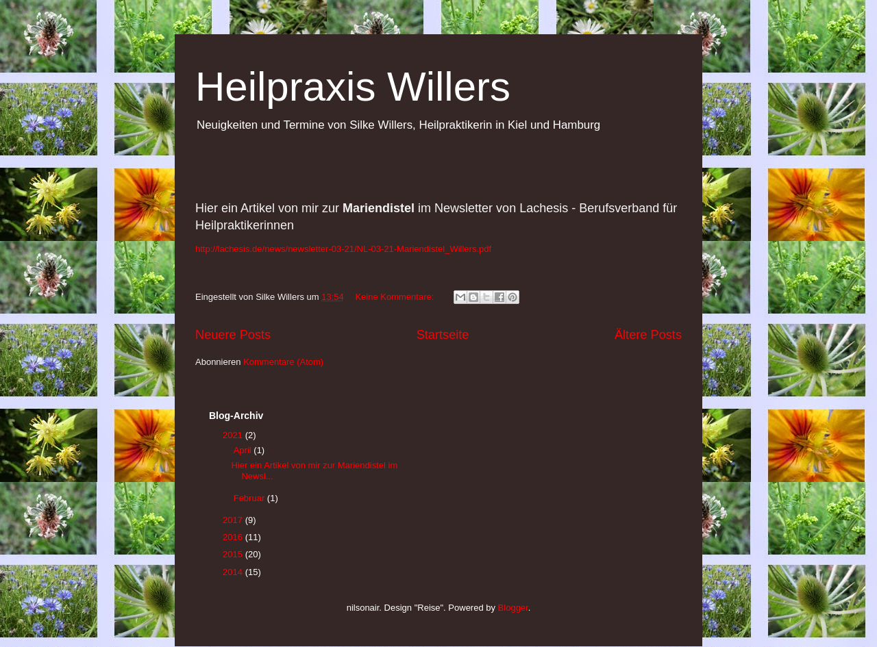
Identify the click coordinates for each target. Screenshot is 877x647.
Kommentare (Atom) (283, 362)
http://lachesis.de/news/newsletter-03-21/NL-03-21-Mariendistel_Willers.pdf (343, 249)
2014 (234, 572)
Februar (250, 498)
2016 (234, 537)
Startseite (443, 335)
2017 (234, 520)
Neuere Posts (233, 335)
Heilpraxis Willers (352, 87)
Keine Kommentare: (395, 297)
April (244, 450)
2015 (234, 554)
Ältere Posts (648, 335)
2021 (234, 435)
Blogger (513, 607)
